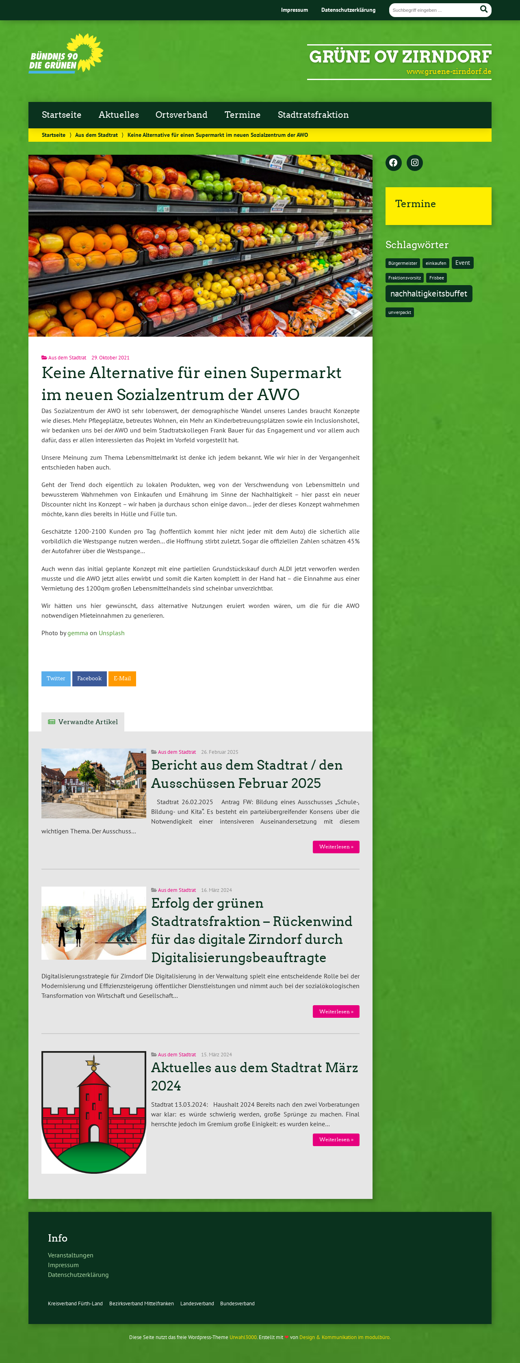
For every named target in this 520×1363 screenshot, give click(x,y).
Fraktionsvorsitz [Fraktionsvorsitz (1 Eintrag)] (404, 278)
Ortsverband (182, 115)
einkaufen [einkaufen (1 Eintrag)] (436, 263)
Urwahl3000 (243, 1337)
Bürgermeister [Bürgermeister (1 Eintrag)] (402, 263)
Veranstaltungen (70, 1255)
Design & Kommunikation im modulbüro (344, 1337)
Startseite (62, 115)
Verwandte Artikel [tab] (88, 722)
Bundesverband (237, 1303)
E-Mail (122, 678)
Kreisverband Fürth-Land (75, 1303)
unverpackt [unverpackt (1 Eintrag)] (399, 312)
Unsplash (112, 633)
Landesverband (197, 1303)
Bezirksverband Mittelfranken (141, 1303)
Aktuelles (119, 115)
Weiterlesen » (336, 847)
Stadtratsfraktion (313, 115)
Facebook (89, 678)
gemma (77, 633)
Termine (243, 115)
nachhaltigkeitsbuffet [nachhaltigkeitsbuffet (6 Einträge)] (428, 293)
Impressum (294, 9)
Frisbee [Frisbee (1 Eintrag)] (436, 278)
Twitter (56, 678)
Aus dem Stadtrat (96, 134)
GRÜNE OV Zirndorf (400, 57)
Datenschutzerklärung (348, 9)
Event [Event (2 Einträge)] (462, 262)
